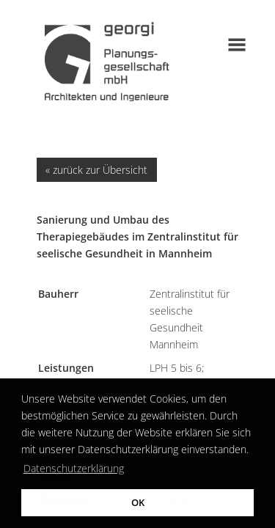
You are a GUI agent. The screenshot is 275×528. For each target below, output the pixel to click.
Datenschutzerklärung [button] (73, 468)
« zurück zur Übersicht (96, 170)
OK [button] (137, 502)
